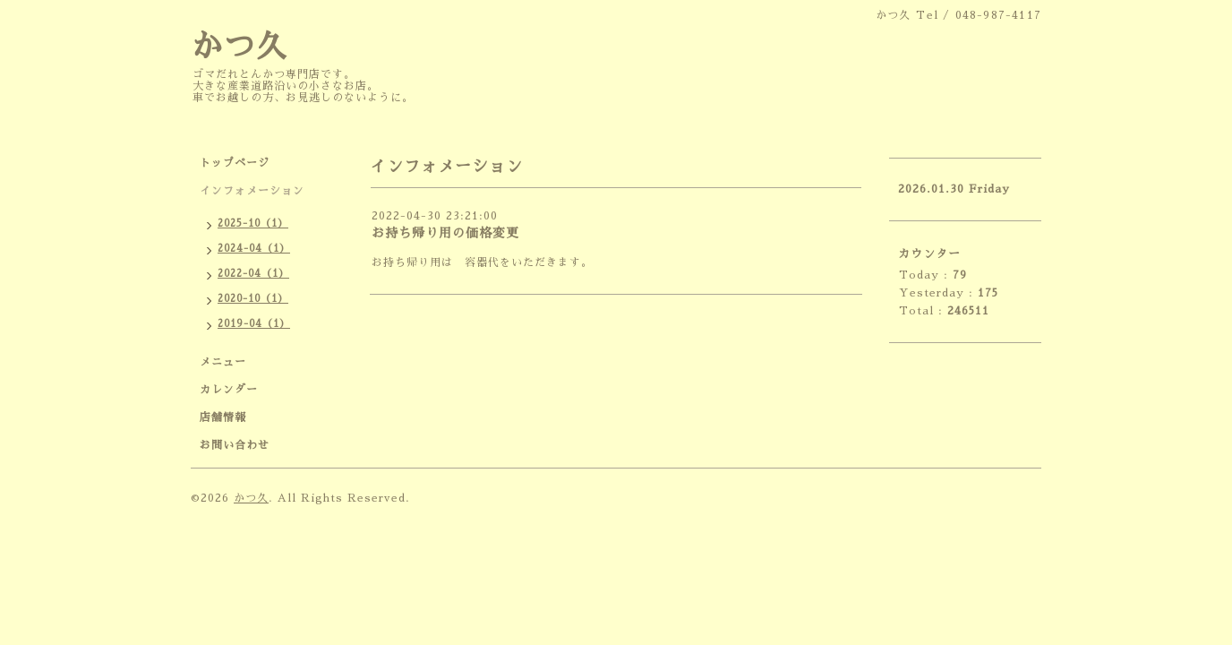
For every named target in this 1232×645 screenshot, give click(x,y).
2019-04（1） (254, 324)
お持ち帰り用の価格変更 (445, 233)
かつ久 (239, 47)
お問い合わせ (235, 445)
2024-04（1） (254, 249)
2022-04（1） (253, 274)
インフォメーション (252, 190)
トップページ (235, 163)
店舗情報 (223, 417)
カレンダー (229, 389)
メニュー (223, 362)
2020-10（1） (253, 299)
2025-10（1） (253, 223)
